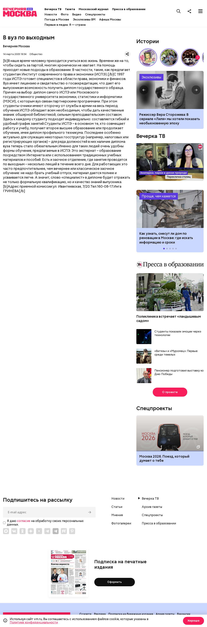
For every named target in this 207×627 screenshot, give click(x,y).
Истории (147, 41)
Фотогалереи (121, 523)
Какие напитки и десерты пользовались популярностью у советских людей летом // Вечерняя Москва (148, 57)
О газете (85, 614)
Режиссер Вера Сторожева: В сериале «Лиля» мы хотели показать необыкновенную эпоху (169, 119)
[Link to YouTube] (39, 531)
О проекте (170, 392)
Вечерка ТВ (56, 9)
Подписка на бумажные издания (130, 614)
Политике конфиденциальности (34, 622)
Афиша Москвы (114, 19)
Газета (74, 9)
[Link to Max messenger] (6, 531)
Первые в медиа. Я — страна (68, 25)
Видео (80, 14)
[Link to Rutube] (64, 531)
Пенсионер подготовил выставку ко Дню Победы (179, 372)
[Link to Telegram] (47, 531)
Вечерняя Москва (16, 46)
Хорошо (193, 621)
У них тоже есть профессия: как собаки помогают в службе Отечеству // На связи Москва (169, 57)
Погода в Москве (60, 19)
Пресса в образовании (132, 9)
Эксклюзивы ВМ (87, 19)
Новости (54, 14)
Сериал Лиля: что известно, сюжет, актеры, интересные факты (170, 90)
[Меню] (200, 11)
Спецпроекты (99, 14)
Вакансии (183, 614)
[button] (197, 57)
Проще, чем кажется (159, 196)
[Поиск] (178, 11)
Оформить (114, 582)
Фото (68, 14)
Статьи (116, 506)
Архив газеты (152, 506)
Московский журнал (97, 9)
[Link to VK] (14, 531)
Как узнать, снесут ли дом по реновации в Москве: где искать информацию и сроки (170, 209)
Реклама (100, 614)
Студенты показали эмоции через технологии (177, 333)
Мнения (117, 515)
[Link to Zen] (31, 531)
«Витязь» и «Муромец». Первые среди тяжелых (176, 353)
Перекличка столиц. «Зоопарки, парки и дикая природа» (170, 162)
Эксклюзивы (151, 77)
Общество (35, 54)
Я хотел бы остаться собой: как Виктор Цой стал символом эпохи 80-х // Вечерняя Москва (190, 57)
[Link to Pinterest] (72, 531)
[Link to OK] (23, 531)
